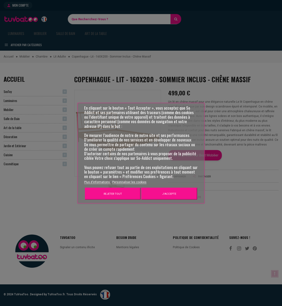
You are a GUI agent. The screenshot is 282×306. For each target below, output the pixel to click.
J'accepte (169, 193)
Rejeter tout (113, 193)
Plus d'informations (97, 182)
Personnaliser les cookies (129, 182)
